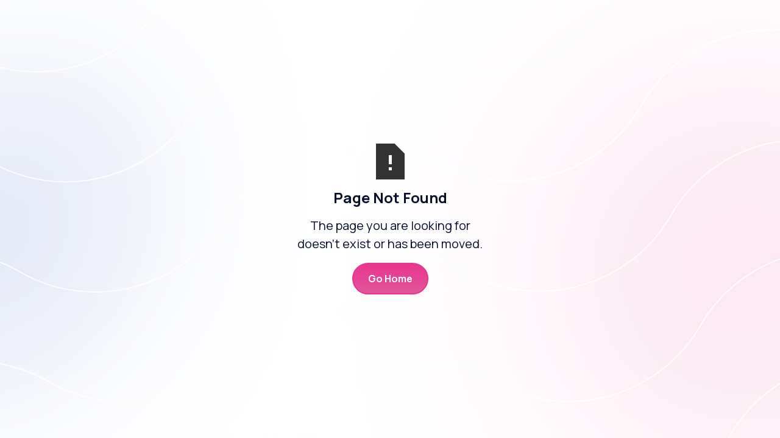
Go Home (390, 278)
